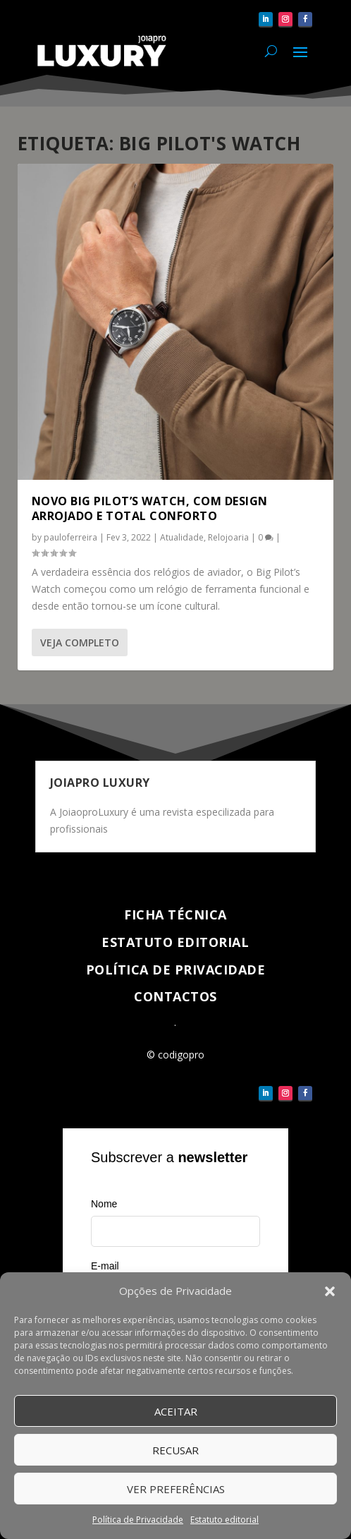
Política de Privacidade (137, 1520)
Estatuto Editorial (175, 942)
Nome (104, 1204)
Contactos (175, 996)
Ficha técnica (175, 914)
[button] (330, 1291)
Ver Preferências (176, 1489)
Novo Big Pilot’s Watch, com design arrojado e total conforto (150, 508)
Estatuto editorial (224, 1520)
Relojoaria (228, 537)
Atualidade (182, 537)
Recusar (175, 1450)
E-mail (105, 1266)
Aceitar (175, 1411)
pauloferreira (70, 537)
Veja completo (79, 642)
